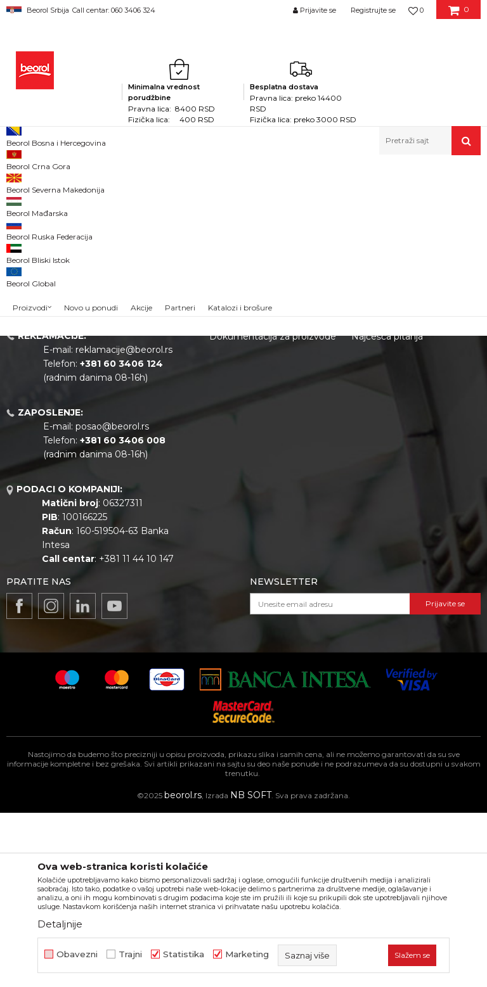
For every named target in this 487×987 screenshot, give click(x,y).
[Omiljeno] (416, 10)
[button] (430, 141)
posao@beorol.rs (112, 600)
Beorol (18, 182)
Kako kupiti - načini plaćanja (411, 443)
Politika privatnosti (391, 425)
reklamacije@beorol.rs (123, 524)
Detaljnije (59, 924)
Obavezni (77, 954)
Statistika (183, 954)
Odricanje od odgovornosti (410, 408)
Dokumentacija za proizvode (272, 510)
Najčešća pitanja (387, 510)
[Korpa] (458, 14)
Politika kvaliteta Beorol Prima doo (261, 415)
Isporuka (370, 461)
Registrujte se (373, 10)
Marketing (247, 954)
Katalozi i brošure (247, 493)
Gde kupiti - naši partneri (262, 475)
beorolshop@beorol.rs (123, 447)
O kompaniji (235, 390)
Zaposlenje (233, 457)
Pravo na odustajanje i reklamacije (399, 486)
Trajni (130, 954)
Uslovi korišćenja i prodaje (407, 390)
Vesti (220, 439)
